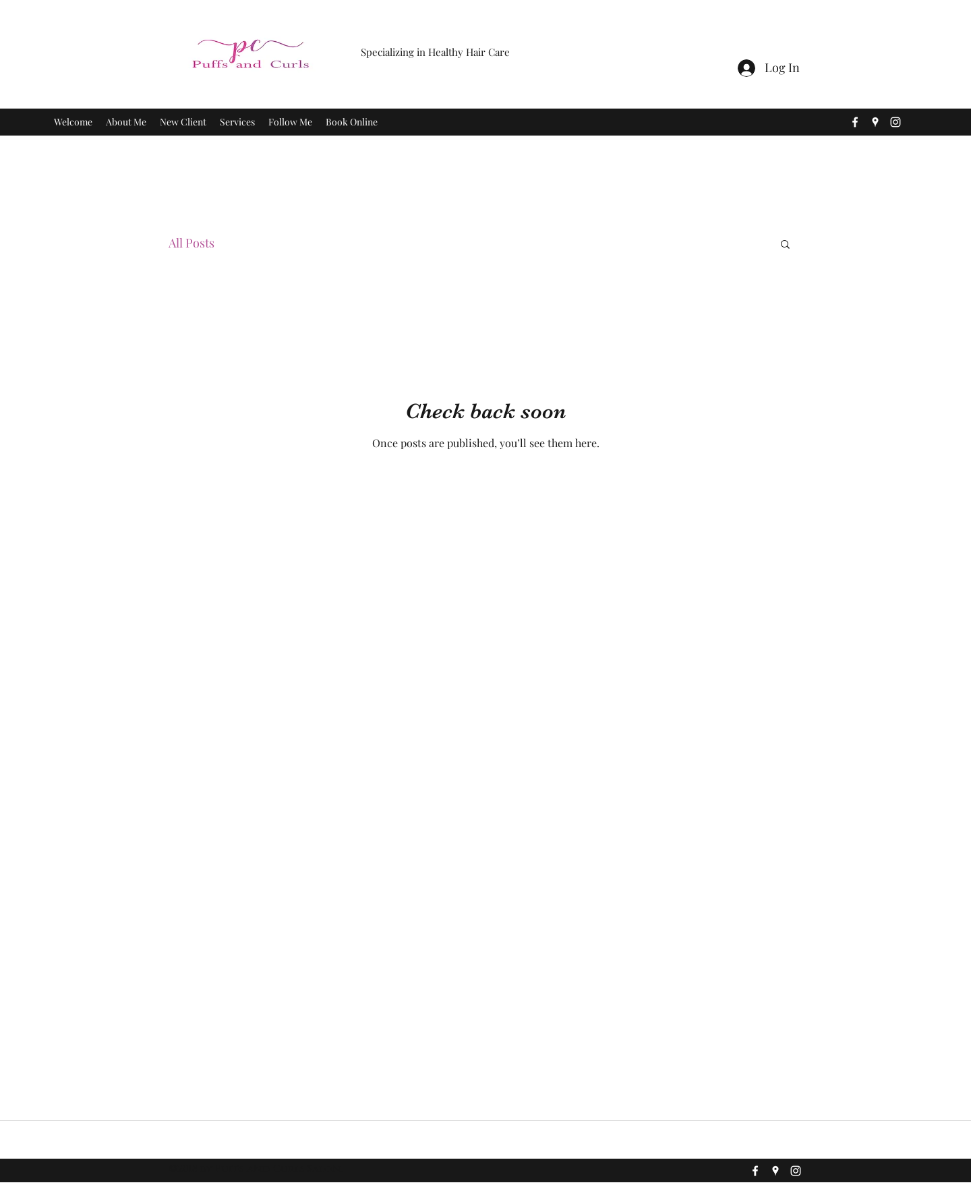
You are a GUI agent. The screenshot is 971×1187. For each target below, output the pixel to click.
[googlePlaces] (875, 122)
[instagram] (895, 122)
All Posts (191, 243)
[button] (785, 245)
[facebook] (855, 122)
